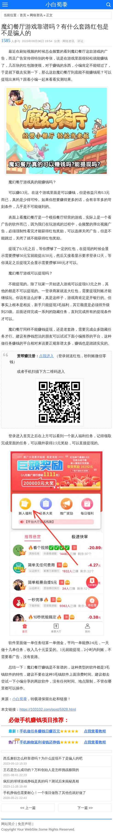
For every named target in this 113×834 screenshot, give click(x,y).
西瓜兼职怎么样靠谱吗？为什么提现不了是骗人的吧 (42, 758)
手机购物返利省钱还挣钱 (40, 742)
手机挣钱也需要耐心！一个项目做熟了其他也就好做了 (44, 793)
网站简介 (8, 824)
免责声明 (24, 824)
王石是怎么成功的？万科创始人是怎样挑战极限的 (41, 770)
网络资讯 (36, 15)
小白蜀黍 (56, 4)
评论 (80, 41)
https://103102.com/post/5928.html (48, 709)
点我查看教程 (95, 731)
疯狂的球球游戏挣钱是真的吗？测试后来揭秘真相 (41, 781)
